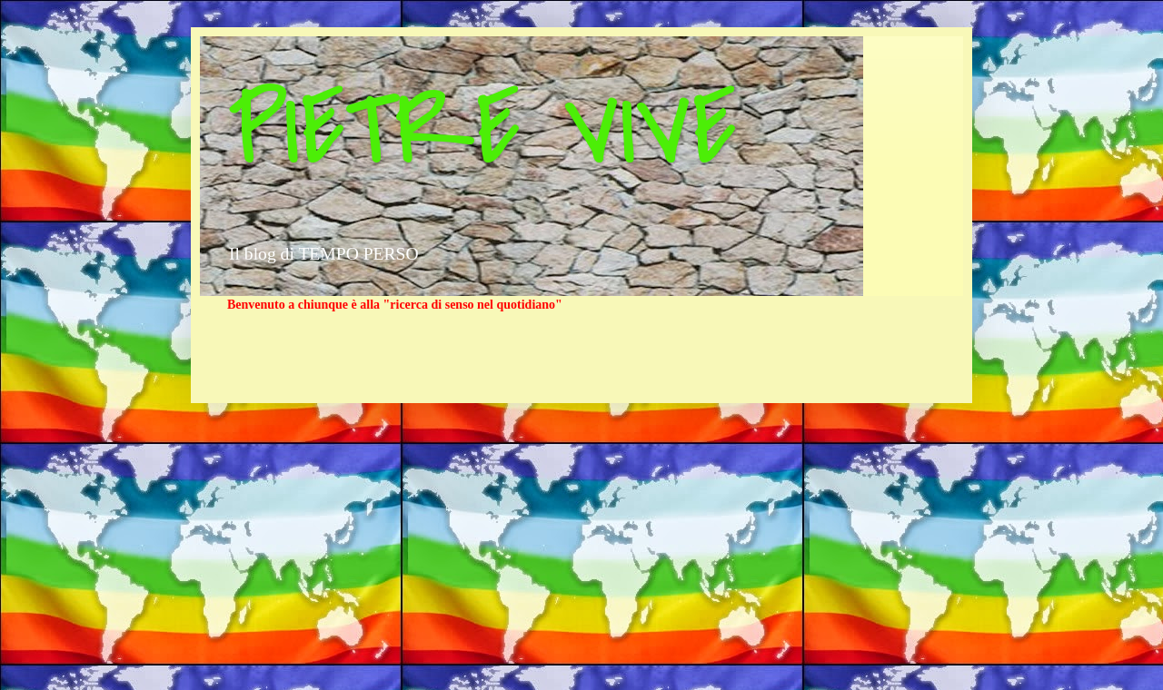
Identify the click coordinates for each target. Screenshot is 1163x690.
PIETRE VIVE (482, 129)
